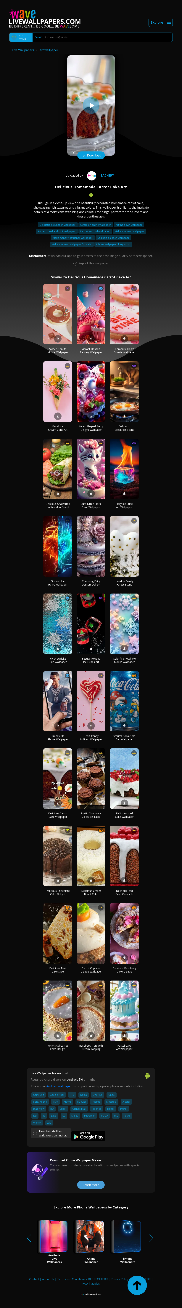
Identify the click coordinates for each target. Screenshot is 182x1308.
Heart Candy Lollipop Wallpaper (91, 737)
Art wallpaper (48, 50)
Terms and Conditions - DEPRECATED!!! (82, 1279)
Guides (95, 1283)
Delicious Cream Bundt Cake (91, 892)
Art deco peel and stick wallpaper (57, 231)
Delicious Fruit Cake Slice (57, 969)
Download (91, 155)
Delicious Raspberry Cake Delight (124, 969)
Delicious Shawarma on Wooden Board (58, 505)
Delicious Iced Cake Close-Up (124, 892)
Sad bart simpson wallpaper (113, 237)
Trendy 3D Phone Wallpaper (58, 737)
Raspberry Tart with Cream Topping (91, 1047)
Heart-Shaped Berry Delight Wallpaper (91, 428)
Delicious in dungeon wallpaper (58, 224)
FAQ (85, 1283)
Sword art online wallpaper (95, 224)
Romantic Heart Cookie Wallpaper (124, 350)
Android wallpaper (59, 1086)
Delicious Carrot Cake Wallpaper (57, 815)
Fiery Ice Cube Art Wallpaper (124, 505)
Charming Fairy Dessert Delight (91, 582)
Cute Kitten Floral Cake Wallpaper (91, 505)
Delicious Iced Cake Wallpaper (124, 815)
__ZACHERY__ (101, 175)
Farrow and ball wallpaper (95, 231)
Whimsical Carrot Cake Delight (58, 1047)
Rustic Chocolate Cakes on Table (91, 815)
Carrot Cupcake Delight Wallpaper (91, 969)
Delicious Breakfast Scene (124, 428)
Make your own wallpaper (129, 231)
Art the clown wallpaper (129, 224)
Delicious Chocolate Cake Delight (58, 892)
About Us (48, 1279)
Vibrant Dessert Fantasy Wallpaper (91, 350)
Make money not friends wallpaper (73, 237)
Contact (34, 1279)
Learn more (91, 1185)
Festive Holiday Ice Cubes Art (91, 660)
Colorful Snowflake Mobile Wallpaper (124, 660)
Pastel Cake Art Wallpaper (124, 1047)
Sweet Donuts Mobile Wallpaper (57, 350)
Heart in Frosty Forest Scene (124, 582)
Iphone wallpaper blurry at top (113, 244)
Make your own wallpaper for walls (72, 244)
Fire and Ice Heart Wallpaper (57, 582)
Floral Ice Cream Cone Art (57, 428)
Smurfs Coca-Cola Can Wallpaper (124, 737)
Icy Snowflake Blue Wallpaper (58, 660)
